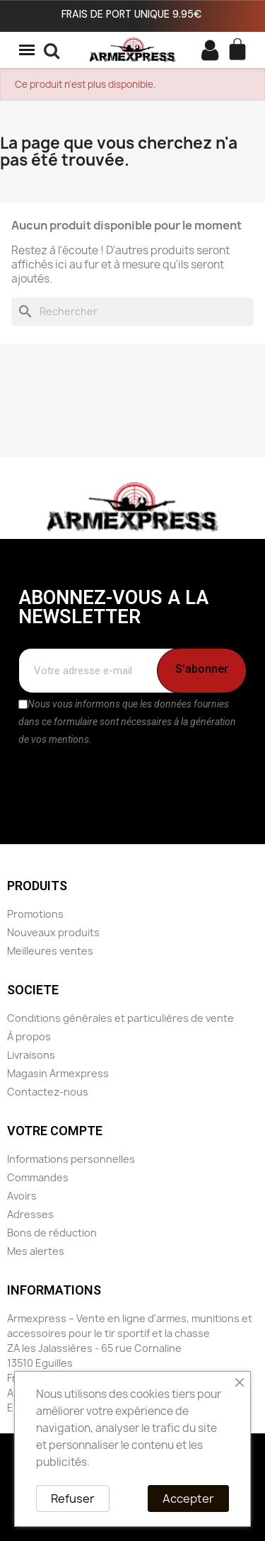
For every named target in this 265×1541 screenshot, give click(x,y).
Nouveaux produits (53, 932)
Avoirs (22, 1195)
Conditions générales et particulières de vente (120, 1018)
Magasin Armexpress (58, 1073)
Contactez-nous (47, 1091)
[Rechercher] (132, 311)
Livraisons (31, 1055)
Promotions (35, 914)
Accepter (188, 1498)
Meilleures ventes (50, 950)
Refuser (73, 1498)
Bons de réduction (52, 1232)
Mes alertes (35, 1251)
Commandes (38, 1177)
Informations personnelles (71, 1159)
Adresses (30, 1214)
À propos (29, 1036)
